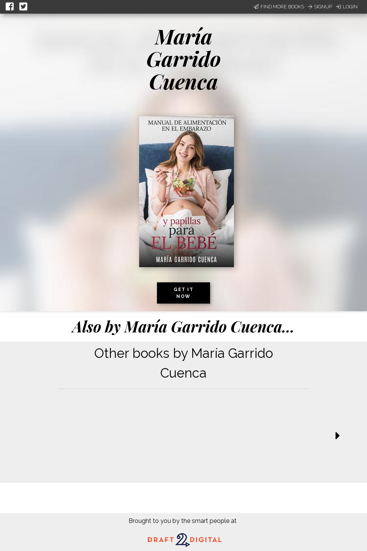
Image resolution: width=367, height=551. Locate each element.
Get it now (183, 293)
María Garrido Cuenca (183, 58)
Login (347, 6)
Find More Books (279, 6)
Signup (320, 6)
